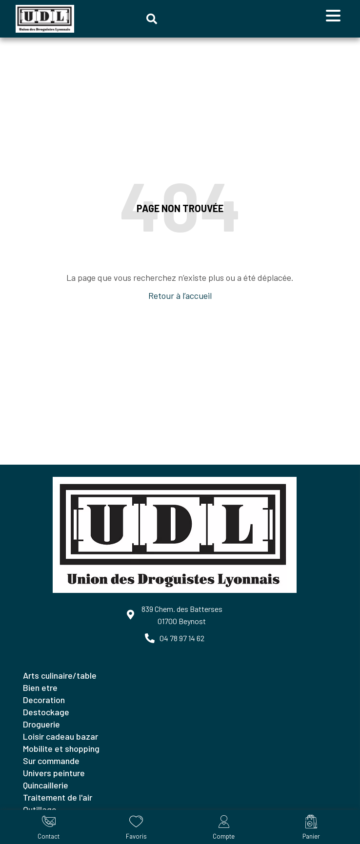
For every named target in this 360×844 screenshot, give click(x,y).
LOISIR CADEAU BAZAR (60, 736)
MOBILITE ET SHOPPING (61, 748)
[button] (151, 19)
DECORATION (44, 699)
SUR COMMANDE (51, 760)
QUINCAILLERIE (45, 785)
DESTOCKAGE (46, 712)
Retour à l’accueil (180, 295)
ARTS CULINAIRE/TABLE (60, 675)
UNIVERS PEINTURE (54, 772)
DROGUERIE (41, 724)
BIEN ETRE (40, 687)
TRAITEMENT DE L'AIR (57, 797)
